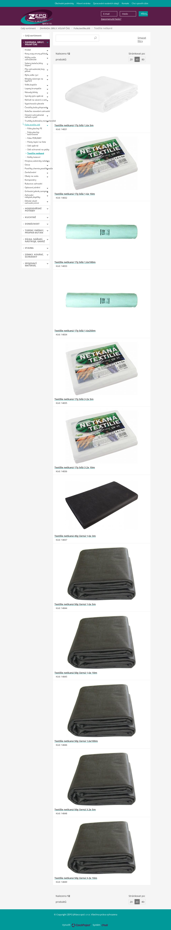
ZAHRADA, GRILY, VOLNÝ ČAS (55, 28)
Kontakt (125, 3)
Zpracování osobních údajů (106, 3)
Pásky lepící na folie (36, 141)
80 (143, 59)
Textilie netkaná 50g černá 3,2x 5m (75, 809)
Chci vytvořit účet (140, 3)
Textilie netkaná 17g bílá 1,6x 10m (74, 193)
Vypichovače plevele (34, 103)
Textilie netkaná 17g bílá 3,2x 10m (74, 467)
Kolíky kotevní (33, 157)
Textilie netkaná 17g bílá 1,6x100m (75, 262)
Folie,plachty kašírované (33, 133)
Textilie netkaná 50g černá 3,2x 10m (75, 878)
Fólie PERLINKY (34, 138)
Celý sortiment (28, 28)
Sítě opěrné (32, 145)
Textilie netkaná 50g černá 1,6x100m (76, 741)
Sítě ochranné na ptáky (38, 149)
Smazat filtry (142, 39)
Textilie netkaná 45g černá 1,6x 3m (75, 536)
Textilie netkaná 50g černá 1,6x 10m (75, 672)
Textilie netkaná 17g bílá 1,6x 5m (74, 125)
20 (131, 59)
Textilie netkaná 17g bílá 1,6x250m (75, 330)
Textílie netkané (35, 153)
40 (137, 59)
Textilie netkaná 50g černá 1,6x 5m (75, 604)
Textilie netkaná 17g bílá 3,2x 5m (74, 399)
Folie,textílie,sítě (82, 28)
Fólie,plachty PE (34, 128)
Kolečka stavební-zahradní (37, 111)
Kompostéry (30, 179)
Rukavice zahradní (33, 183)
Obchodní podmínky (64, 3)
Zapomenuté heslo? (111, 19)
